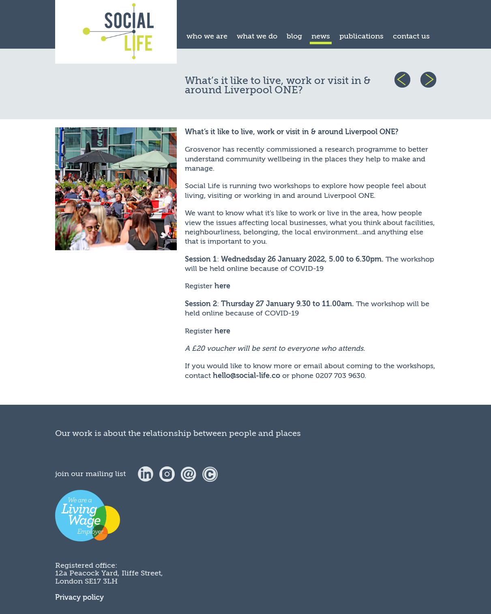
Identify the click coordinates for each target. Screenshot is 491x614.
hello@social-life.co (246, 375)
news (320, 36)
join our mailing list (90, 474)
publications (361, 36)
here (222, 286)
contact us (411, 36)
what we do (257, 36)
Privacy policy (79, 597)
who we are (207, 36)
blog (294, 36)
